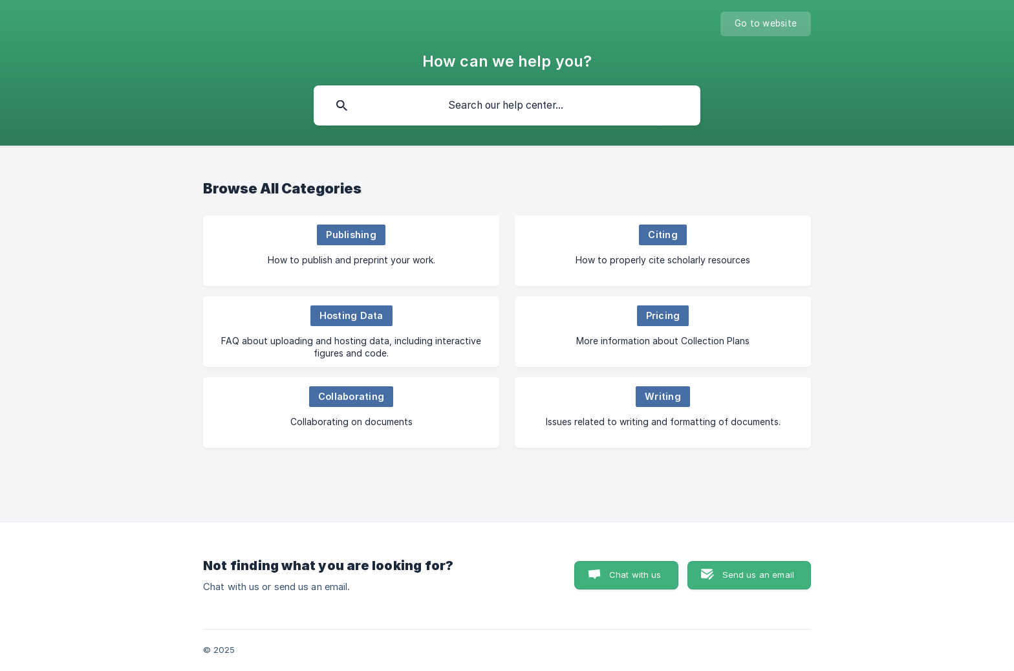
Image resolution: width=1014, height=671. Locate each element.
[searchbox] (507, 105)
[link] (351, 250)
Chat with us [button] (635, 574)
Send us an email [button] (758, 574)
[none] (765, 24)
